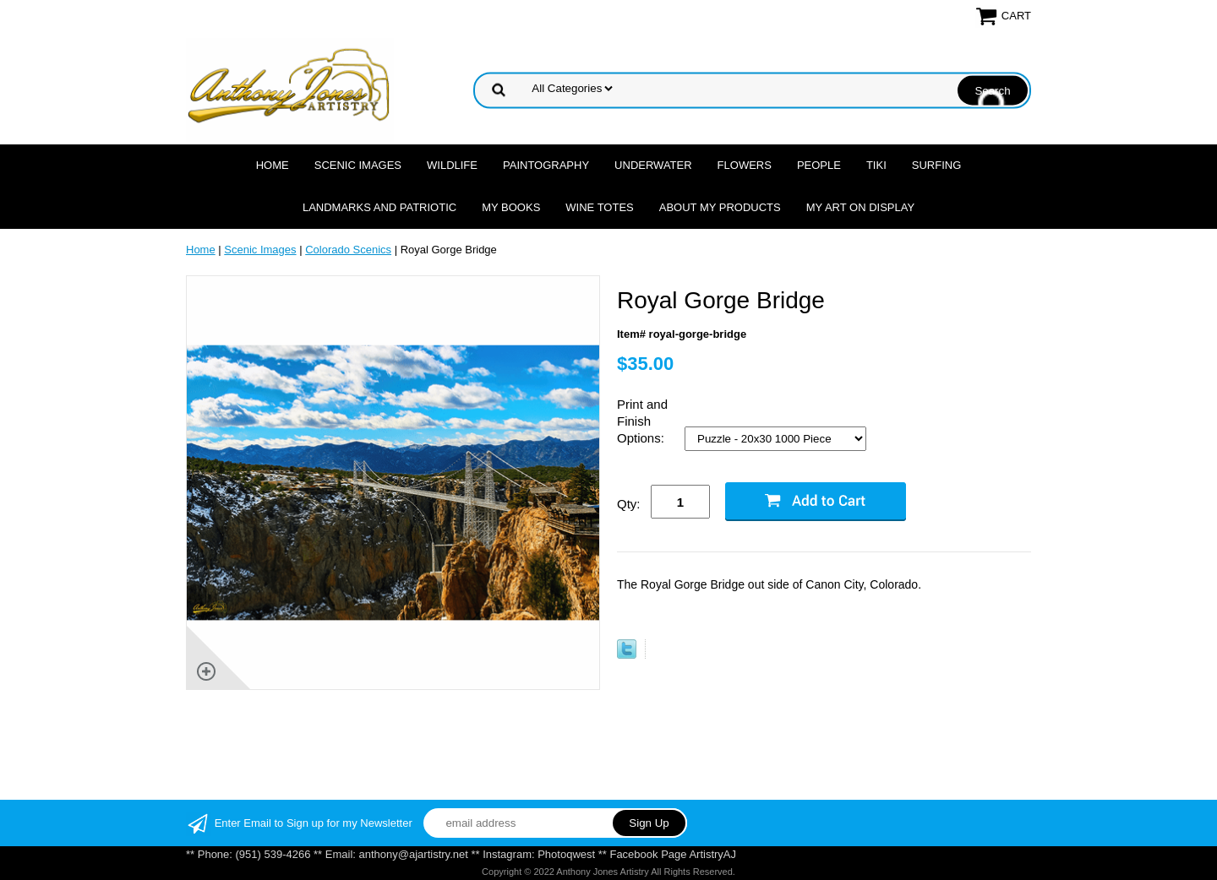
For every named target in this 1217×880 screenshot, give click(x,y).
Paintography (546, 165)
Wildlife (452, 165)
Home (272, 165)
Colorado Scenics (348, 249)
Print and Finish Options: (642, 421)
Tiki (876, 165)
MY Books (511, 207)
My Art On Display (860, 207)
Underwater (652, 165)
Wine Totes (599, 207)
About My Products (720, 207)
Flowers (745, 165)
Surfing (937, 165)
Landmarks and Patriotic (379, 207)
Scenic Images (357, 165)
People (819, 165)
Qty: (629, 504)
